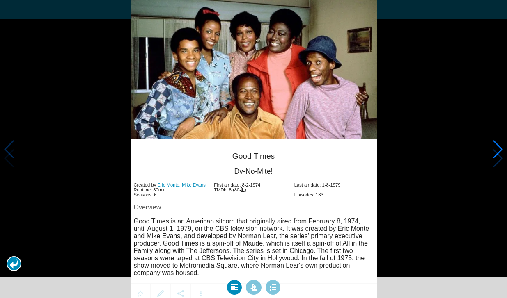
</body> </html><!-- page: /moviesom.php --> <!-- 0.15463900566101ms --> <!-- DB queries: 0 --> (253, 149)
